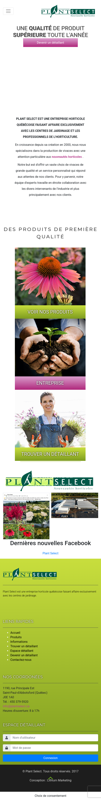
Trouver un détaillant (24, 646)
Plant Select (51, 553)
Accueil (15, 632)
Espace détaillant (21, 651)
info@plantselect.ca (16, 706)
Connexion (50, 758)
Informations (19, 641)
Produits (16, 637)
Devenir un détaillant (50, 42)
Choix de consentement (50, 796)
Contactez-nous (20, 660)
